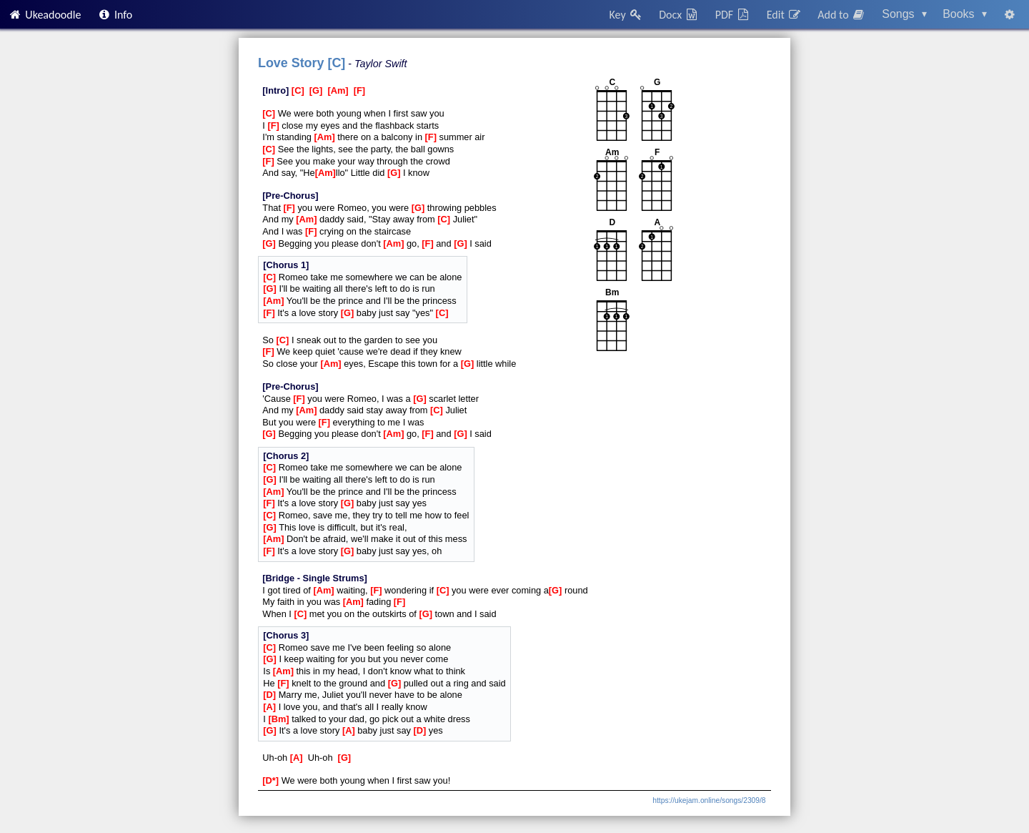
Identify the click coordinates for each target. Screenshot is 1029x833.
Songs (904, 14)
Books (965, 14)
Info (115, 14)
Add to (841, 14)
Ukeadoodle (44, 14)
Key (626, 14)
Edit (784, 14)
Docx (679, 14)
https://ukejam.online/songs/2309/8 (708, 800)
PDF (733, 14)
